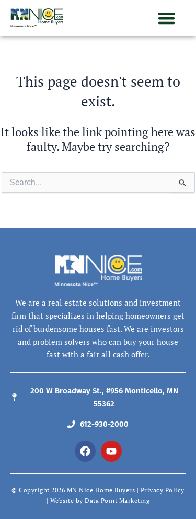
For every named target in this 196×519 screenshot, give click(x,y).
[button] (167, 18)
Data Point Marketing (117, 500)
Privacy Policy (163, 490)
